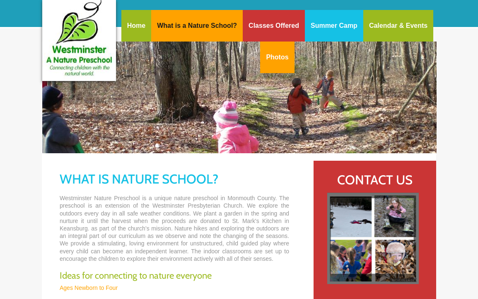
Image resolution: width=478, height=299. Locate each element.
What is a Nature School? (197, 25)
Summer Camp (334, 25)
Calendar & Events (398, 25)
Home (136, 25)
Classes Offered (274, 25)
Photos (277, 57)
